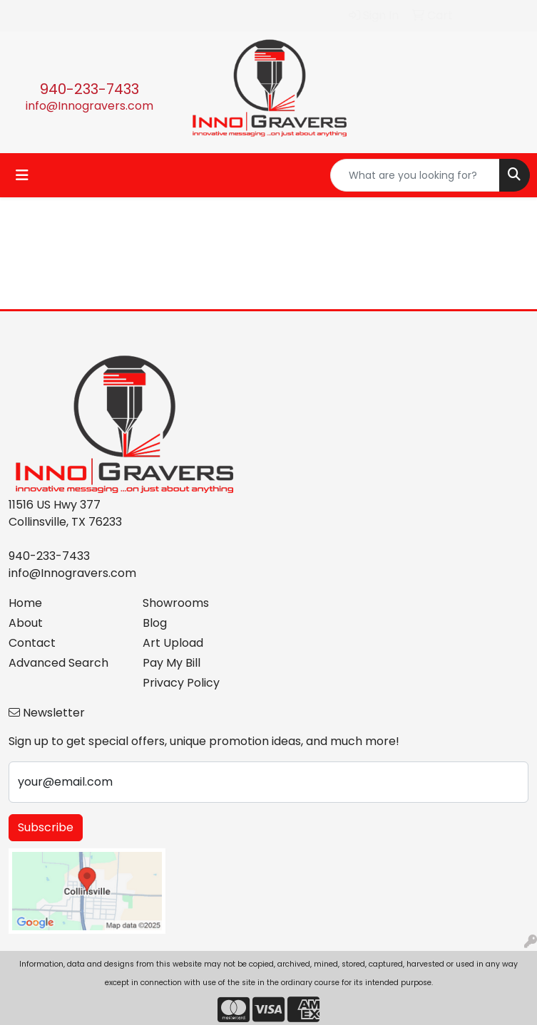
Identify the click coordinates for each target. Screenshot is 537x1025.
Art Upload (173, 643)
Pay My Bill (171, 663)
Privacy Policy (181, 683)
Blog (155, 623)
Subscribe (45, 827)
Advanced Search (58, 663)
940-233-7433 (89, 89)
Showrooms (176, 603)
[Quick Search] (415, 175)
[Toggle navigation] (22, 175)
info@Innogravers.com (89, 106)
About (26, 623)
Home (25, 603)
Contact (32, 643)
